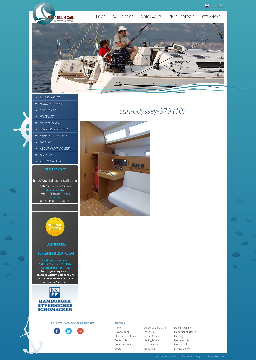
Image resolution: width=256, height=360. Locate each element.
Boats (118, 348)
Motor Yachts (151, 17)
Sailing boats (123, 17)
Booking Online (51, 104)
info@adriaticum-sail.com (55, 180)
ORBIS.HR (219, 356)
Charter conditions (54, 129)
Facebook (57, 331)
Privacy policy (182, 348)
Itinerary (46, 142)
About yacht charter (55, 148)
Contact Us (48, 110)
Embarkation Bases (54, 136)
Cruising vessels (181, 17)
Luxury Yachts (50, 97)
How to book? (50, 123)
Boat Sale (47, 155)
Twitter (68, 331)
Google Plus (80, 331)
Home (100, 17)
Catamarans (211, 17)
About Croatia (50, 161)
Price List (46, 116)
